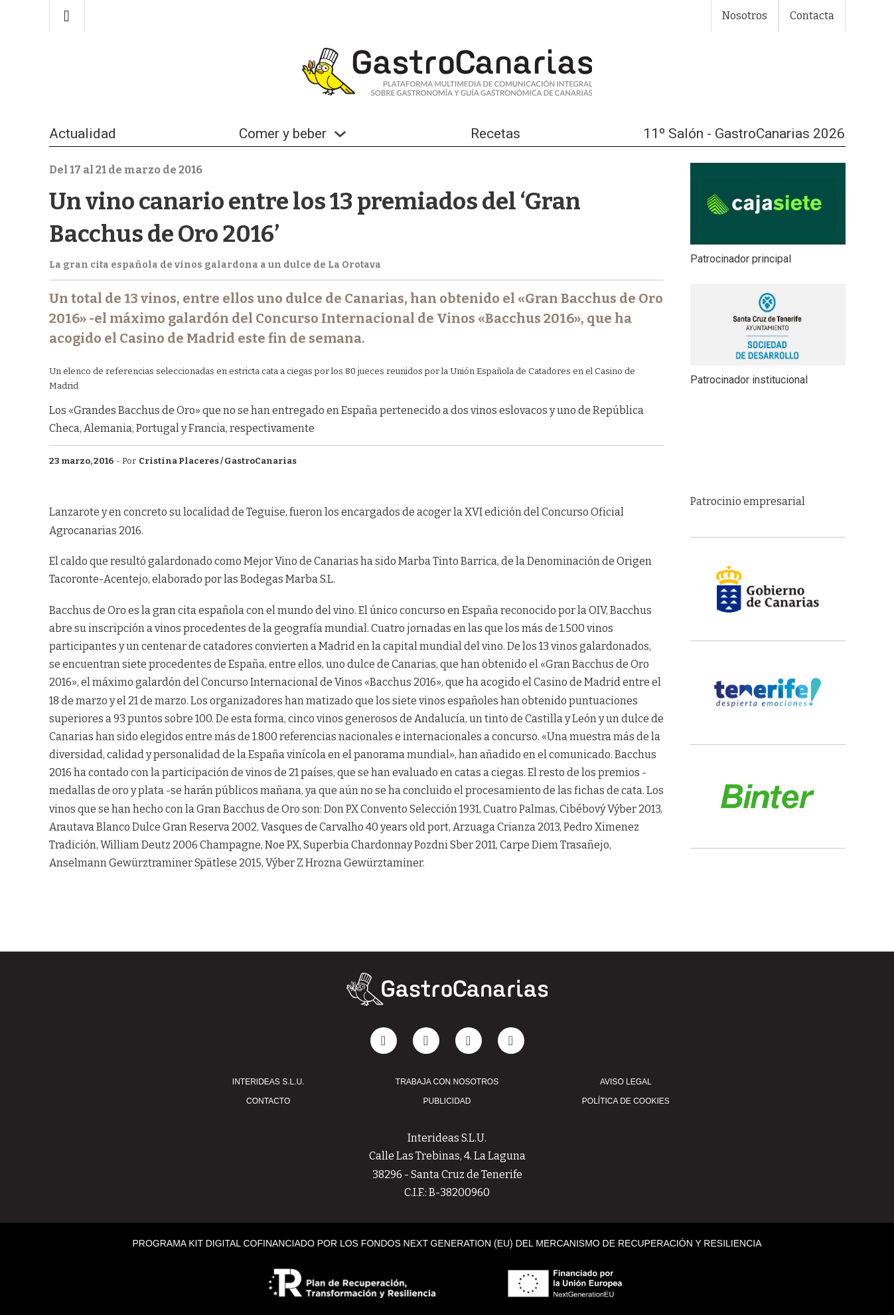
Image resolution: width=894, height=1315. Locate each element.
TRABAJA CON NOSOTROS (447, 1081)
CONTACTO (268, 1101)
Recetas (495, 134)
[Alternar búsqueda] (67, 16)
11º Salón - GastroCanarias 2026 (744, 134)
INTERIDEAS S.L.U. (268, 1081)
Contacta (812, 15)
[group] (768, 446)
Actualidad (82, 134)
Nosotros (744, 15)
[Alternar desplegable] (340, 134)
